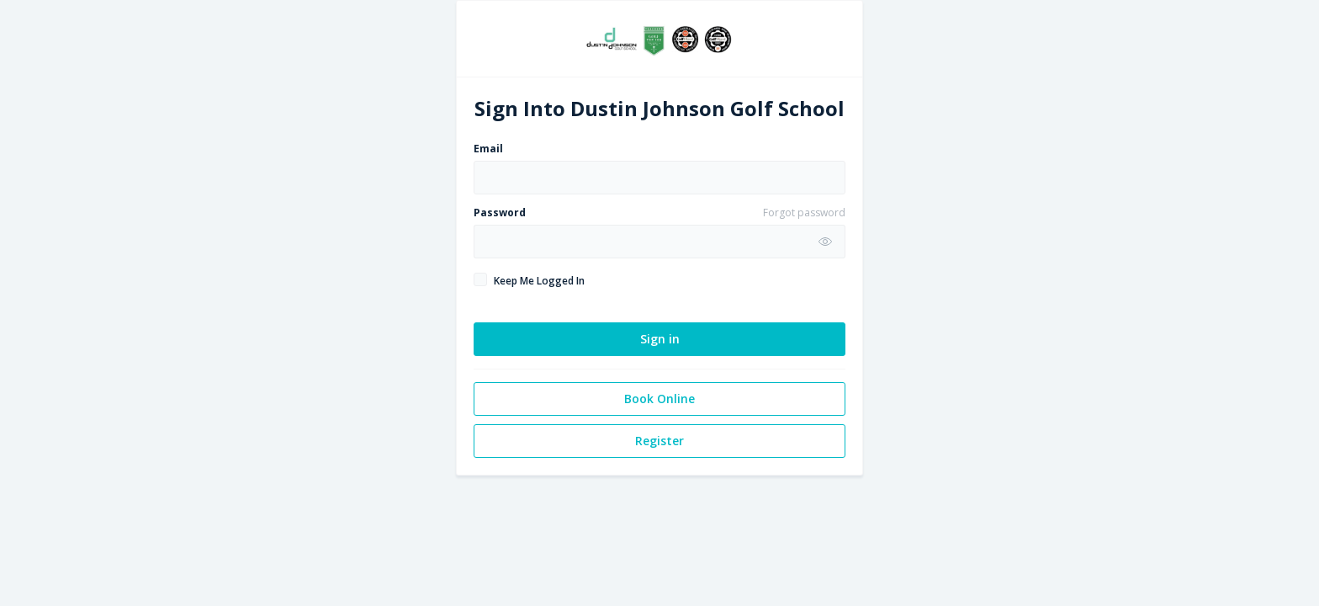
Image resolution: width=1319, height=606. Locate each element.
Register (659, 441)
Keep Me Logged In (539, 281)
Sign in (660, 339)
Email (488, 148)
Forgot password (804, 212)
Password (500, 212)
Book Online (659, 399)
